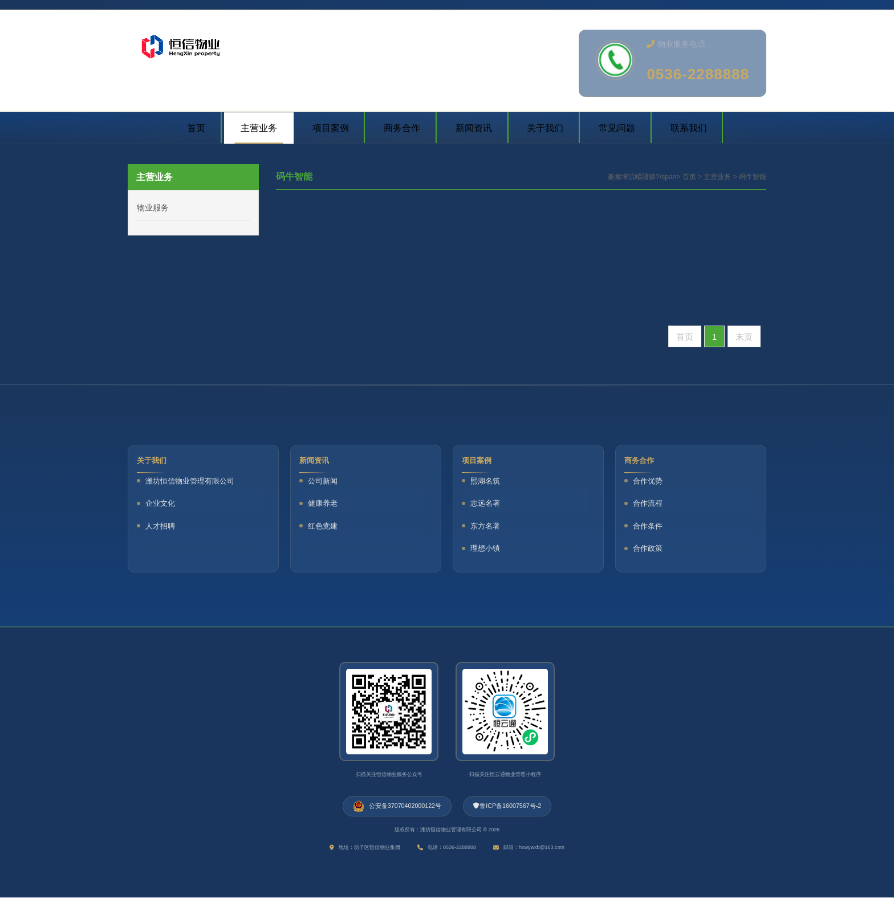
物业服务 (153, 207)
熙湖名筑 (488, 483)
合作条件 (650, 528)
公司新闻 (325, 483)
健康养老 (325, 506)
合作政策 (650, 551)
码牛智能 (752, 177)
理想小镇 (488, 551)
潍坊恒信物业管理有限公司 (192, 483)
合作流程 (650, 506)
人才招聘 (163, 528)
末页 (744, 337)
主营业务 (717, 177)
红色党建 (325, 528)
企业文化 (163, 506)
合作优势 (650, 483)
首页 (689, 177)
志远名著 (488, 506)
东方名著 (488, 528)
